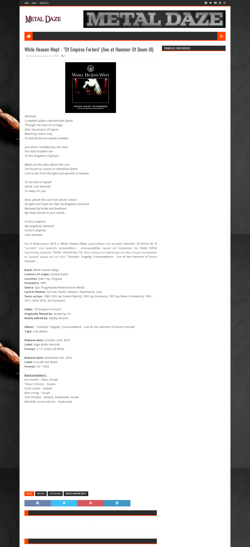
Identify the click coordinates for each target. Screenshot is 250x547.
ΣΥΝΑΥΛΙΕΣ (55, 494)
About (34, 3)
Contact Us (44, 3)
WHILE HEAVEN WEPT (76, 494)
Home (26, 3)
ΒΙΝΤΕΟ (41, 494)
